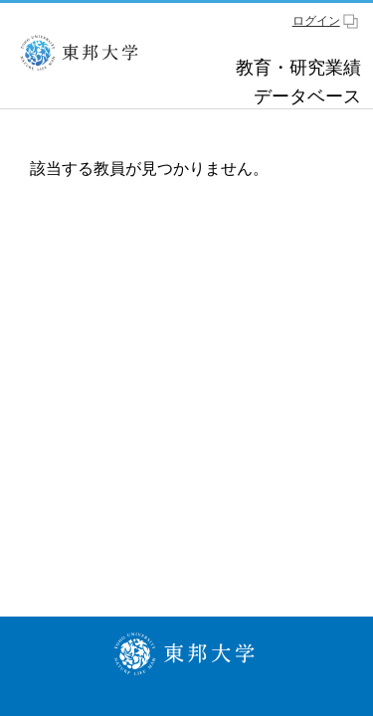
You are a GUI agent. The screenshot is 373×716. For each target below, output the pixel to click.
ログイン (316, 21)
